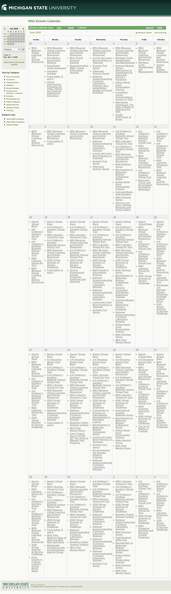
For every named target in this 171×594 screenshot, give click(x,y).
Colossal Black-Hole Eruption (124, 193)
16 (13, 39)
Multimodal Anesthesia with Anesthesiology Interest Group (56, 549)
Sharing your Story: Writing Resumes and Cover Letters (123, 206)
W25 (5, 39)
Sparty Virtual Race (35, 224)
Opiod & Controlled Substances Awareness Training (122, 292)
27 (23, 41)
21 (8, 41)
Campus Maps (12, 125)
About (33, 585)
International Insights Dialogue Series (124, 412)
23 (13, 41)
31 (8, 34)
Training (9, 110)
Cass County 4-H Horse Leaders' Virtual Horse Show (37, 564)
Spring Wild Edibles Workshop (162, 68)
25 (18, 41)
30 (13, 44)
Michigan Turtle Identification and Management (125, 60)
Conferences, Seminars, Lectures (14, 92)
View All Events (12, 77)
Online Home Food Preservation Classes (122, 86)
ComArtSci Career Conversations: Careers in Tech (124, 96)
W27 (5, 44)
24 (16, 41)
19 (21, 39)
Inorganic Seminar (52, 72)
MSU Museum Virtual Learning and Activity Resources (38, 55)
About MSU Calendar (15, 119)
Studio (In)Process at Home (123, 117)
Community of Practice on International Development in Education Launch (101, 416)
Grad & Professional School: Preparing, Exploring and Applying (78, 276)
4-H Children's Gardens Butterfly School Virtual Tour (124, 135)
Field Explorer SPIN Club (123, 538)
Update (14, 64)
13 (23, 36)
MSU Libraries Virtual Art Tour (123, 142)
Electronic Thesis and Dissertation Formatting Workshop (145, 185)
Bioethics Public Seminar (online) (79, 424)
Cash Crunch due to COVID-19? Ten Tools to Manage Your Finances (79, 438)
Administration (12, 83)
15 (11, 39)
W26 (5, 41)
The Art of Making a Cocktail (143, 428)
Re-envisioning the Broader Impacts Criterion (101, 454)
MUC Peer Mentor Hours (123, 341)
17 (16, 39)
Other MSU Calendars (15, 122)
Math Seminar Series (123, 165)
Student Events (12, 108)
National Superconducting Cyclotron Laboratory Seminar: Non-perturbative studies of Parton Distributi (102, 84)
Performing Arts (13, 99)
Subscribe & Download (14, 62)
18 (18, 39)
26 (21, 41)
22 (11, 41)
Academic (10, 80)
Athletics (10, 85)
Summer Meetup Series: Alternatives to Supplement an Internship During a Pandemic (124, 72)
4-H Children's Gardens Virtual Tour (124, 149)
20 (23, 39)
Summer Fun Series (100, 67)
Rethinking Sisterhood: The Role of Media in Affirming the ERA (124, 107)
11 (18, 36)
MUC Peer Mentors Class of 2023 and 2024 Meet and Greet (56, 539)
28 (8, 44)
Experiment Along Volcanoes (56, 67)
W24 (5, 36)
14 (8, 39)
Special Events (12, 105)
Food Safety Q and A (55, 77)
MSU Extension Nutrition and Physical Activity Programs (145, 531)
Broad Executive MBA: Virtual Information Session (79, 69)
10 (16, 36)
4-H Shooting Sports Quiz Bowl (54, 362)
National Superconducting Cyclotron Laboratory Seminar (102, 146)
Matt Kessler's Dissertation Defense (101, 272)
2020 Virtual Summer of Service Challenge (53, 264)
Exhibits (9, 96)
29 (11, 44)
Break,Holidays (12, 88)
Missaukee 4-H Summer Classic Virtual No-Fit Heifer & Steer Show (162, 293)
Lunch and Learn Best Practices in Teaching (102, 60)
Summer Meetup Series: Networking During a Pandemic (124, 305)
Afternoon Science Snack (101, 72)
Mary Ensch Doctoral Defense (76, 60)
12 (21, 36)
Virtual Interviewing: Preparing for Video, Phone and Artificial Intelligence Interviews (54, 89)
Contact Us (40, 585)
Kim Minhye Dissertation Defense (54, 60)
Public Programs (13, 102)
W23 (5, 34)
